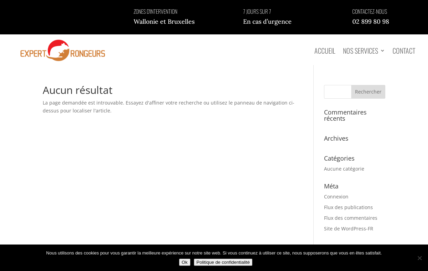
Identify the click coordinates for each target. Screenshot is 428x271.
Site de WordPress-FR (348, 228)
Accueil (324, 50)
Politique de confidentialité (223, 262)
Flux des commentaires (350, 218)
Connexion (336, 196)
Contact (404, 50)
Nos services (360, 50)
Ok (185, 262)
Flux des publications (348, 207)
